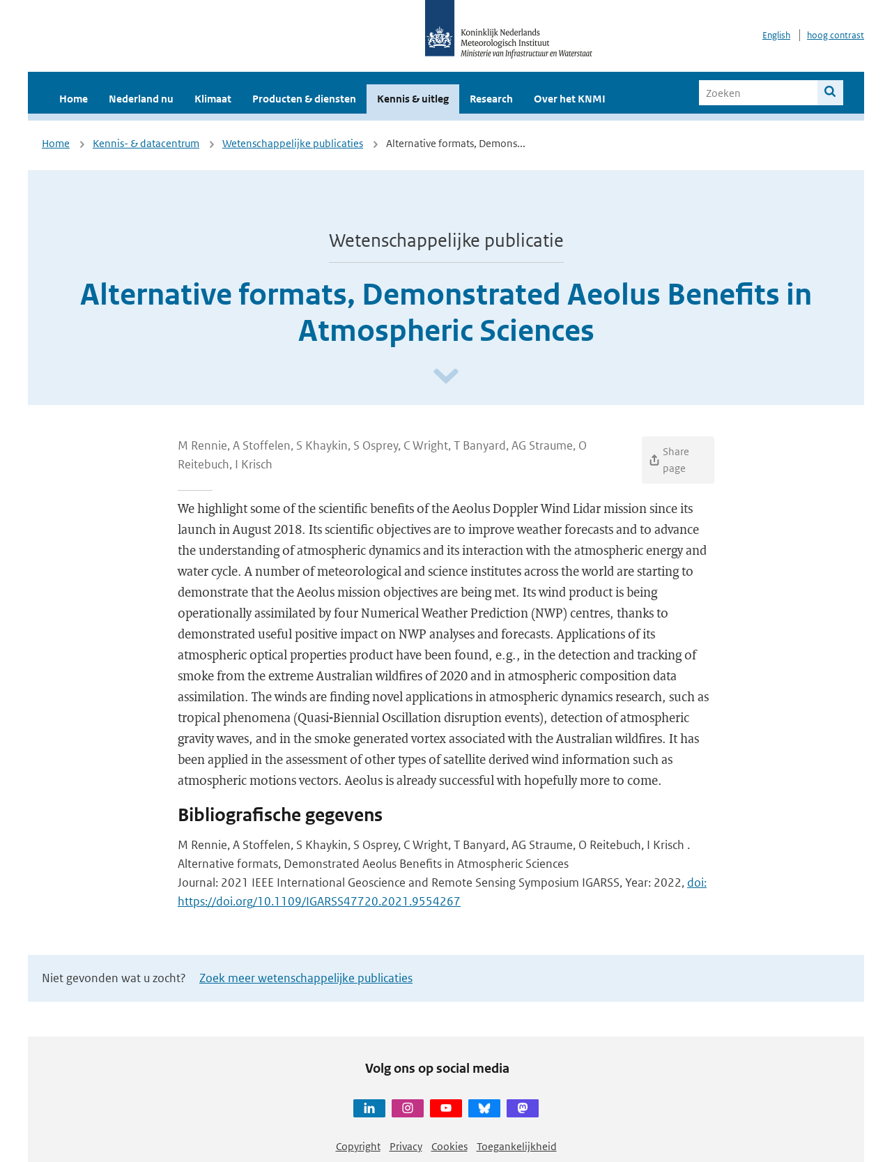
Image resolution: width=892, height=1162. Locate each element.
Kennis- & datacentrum (146, 143)
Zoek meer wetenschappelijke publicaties (306, 978)
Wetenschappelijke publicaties (292, 143)
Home (73, 98)
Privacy (406, 1146)
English (776, 35)
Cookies (449, 1146)
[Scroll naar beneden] (446, 377)
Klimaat (212, 98)
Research (491, 98)
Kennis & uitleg (413, 98)
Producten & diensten (304, 98)
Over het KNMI (570, 98)
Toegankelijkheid (517, 1146)
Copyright (358, 1146)
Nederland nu (141, 98)
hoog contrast (835, 35)
